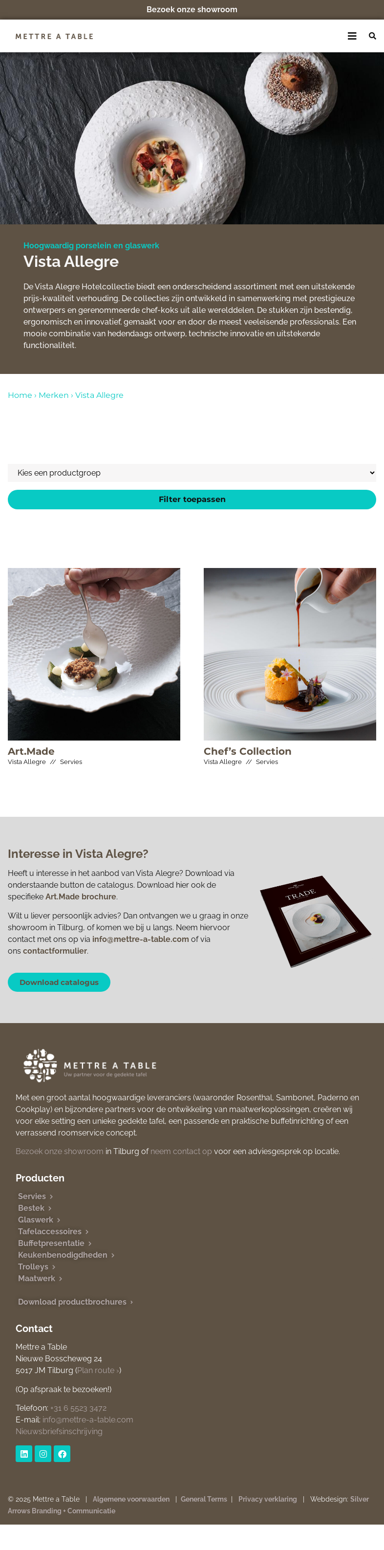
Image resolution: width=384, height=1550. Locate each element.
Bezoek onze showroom (192, 9)
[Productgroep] (192, 473)
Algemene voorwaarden (131, 1499)
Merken (54, 395)
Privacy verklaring (267, 1499)
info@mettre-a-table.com (140, 939)
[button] (352, 35)
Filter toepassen (192, 499)
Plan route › (98, 1370)
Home (20, 395)
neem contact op (181, 1151)
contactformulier (55, 951)
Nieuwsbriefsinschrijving (59, 1431)
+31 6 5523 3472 (78, 1408)
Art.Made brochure (80, 896)
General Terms (204, 1499)
